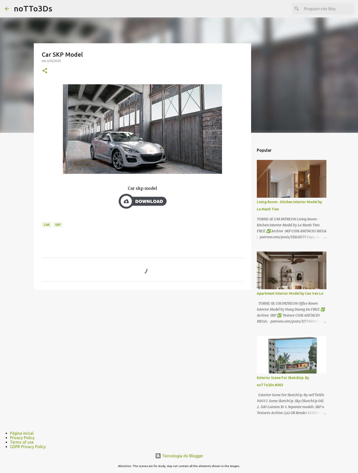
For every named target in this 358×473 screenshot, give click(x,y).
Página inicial (22, 433)
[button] (45, 71)
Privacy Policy (22, 437)
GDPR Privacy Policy (28, 446)
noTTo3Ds (33, 8)
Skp (58, 224)
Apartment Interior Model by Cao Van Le (290, 293)
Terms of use (22, 442)
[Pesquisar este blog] (328, 9)
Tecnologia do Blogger (179, 456)
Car (46, 224)
